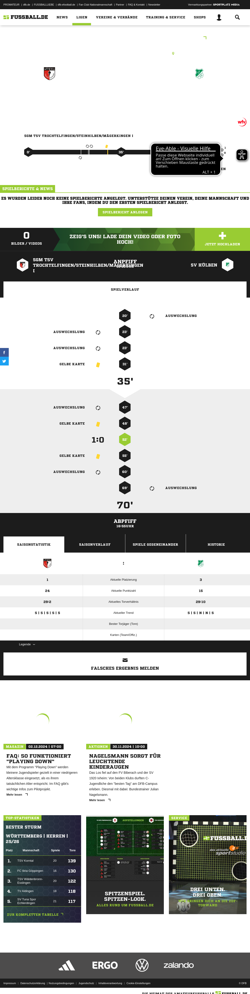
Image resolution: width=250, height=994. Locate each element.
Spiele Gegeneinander (155, 544)
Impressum (9, 983)
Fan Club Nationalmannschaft (95, 4)
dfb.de (26, 4)
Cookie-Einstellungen (138, 983)
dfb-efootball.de (66, 4)
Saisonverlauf (95, 544)
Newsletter (154, 4)
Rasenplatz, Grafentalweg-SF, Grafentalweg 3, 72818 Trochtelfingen (125, 53)
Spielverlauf (125, 289)
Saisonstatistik (34, 544)
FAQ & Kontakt (136, 4)
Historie (216, 544)
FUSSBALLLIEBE (44, 4)
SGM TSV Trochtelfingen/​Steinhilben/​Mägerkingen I (49, 102)
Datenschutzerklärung (32, 983)
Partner (120, 4)
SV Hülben (199, 93)
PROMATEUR (11, 4)
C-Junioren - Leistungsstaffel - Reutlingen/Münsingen (125, 38)
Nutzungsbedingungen (61, 983)
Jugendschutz (86, 983)
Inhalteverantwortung (110, 983)
